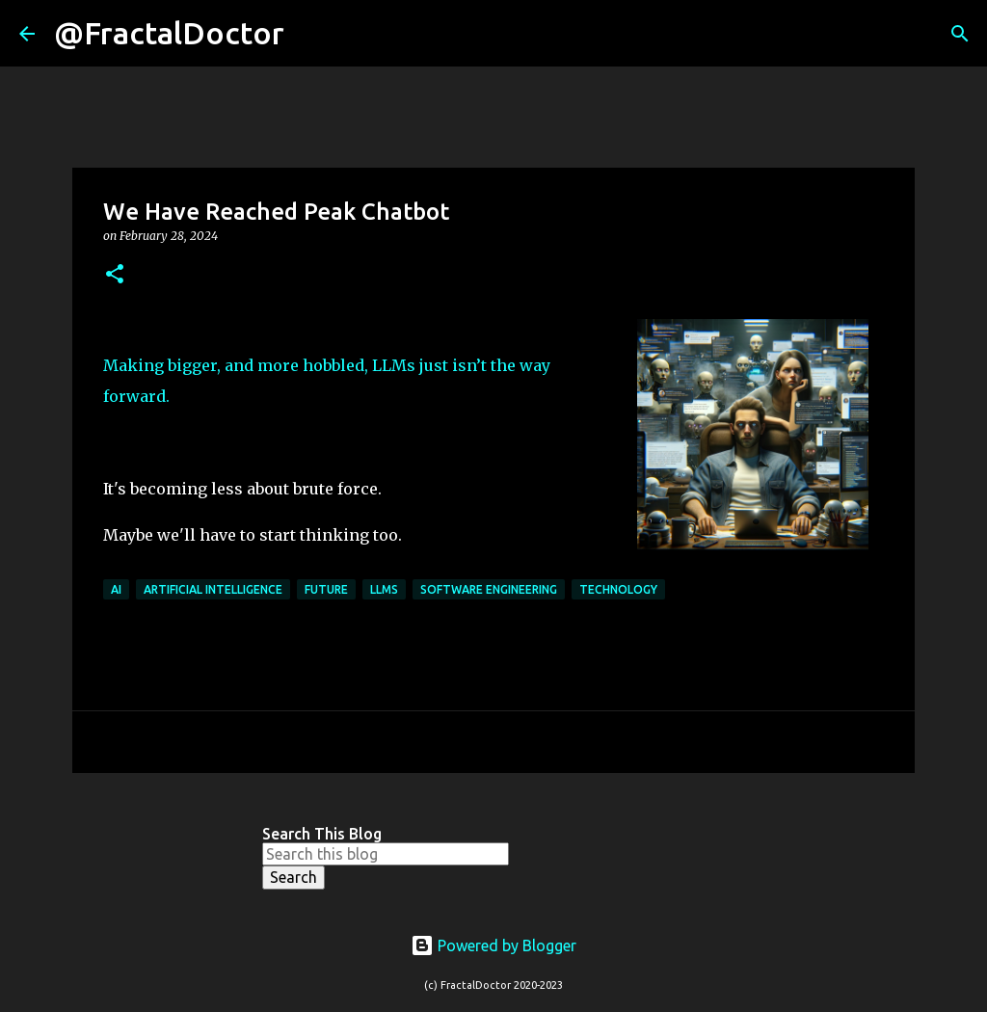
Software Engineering (488, 589)
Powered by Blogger (493, 945)
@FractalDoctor (169, 32)
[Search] (311, 34)
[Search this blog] (385, 854)
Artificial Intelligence (213, 589)
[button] (114, 275)
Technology (618, 589)
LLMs (384, 589)
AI (116, 589)
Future (326, 589)
